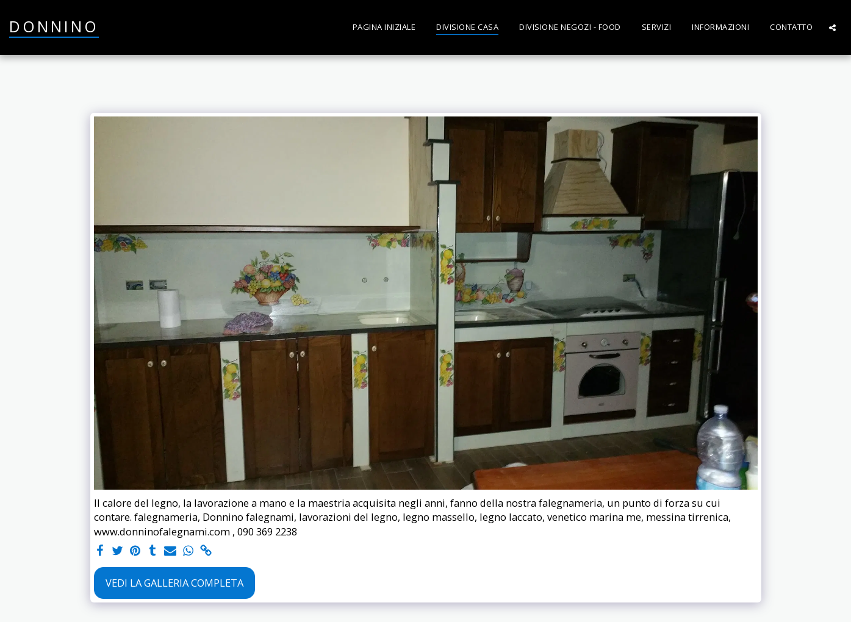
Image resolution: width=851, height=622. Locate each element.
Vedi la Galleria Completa (174, 583)
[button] (832, 27)
